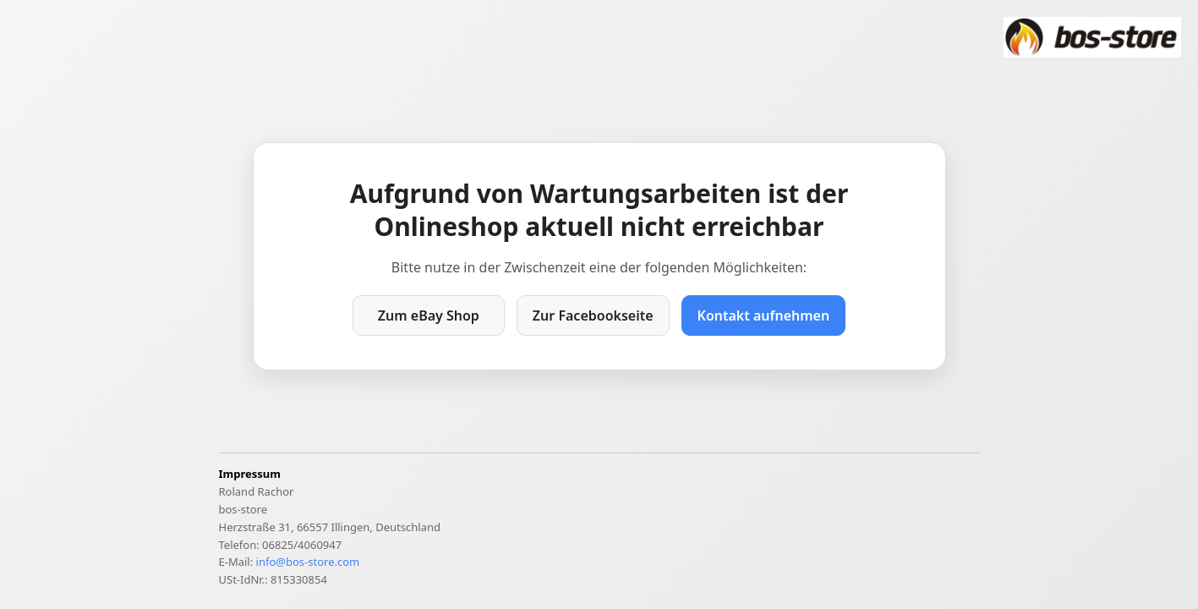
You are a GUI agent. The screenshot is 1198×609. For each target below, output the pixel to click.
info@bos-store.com (308, 561)
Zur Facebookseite (593, 315)
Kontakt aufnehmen (763, 315)
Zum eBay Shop (428, 315)
